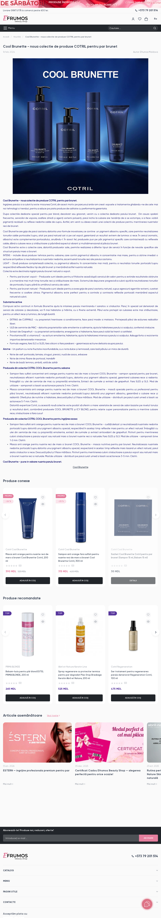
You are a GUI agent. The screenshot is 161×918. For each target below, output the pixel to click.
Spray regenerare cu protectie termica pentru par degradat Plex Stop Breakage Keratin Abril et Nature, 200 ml (80, 675)
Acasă (6, 37)
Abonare (148, 838)
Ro (155, 18)
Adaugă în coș (28, 580)
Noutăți (17, 37)
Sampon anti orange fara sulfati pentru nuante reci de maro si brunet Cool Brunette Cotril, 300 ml (78, 557)
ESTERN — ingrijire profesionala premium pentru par (36, 770)
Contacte (9, 902)
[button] (5, 515)
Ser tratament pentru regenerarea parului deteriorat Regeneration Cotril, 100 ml (131, 675)
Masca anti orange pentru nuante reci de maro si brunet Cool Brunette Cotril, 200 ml (27, 557)
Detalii (133, 580)
